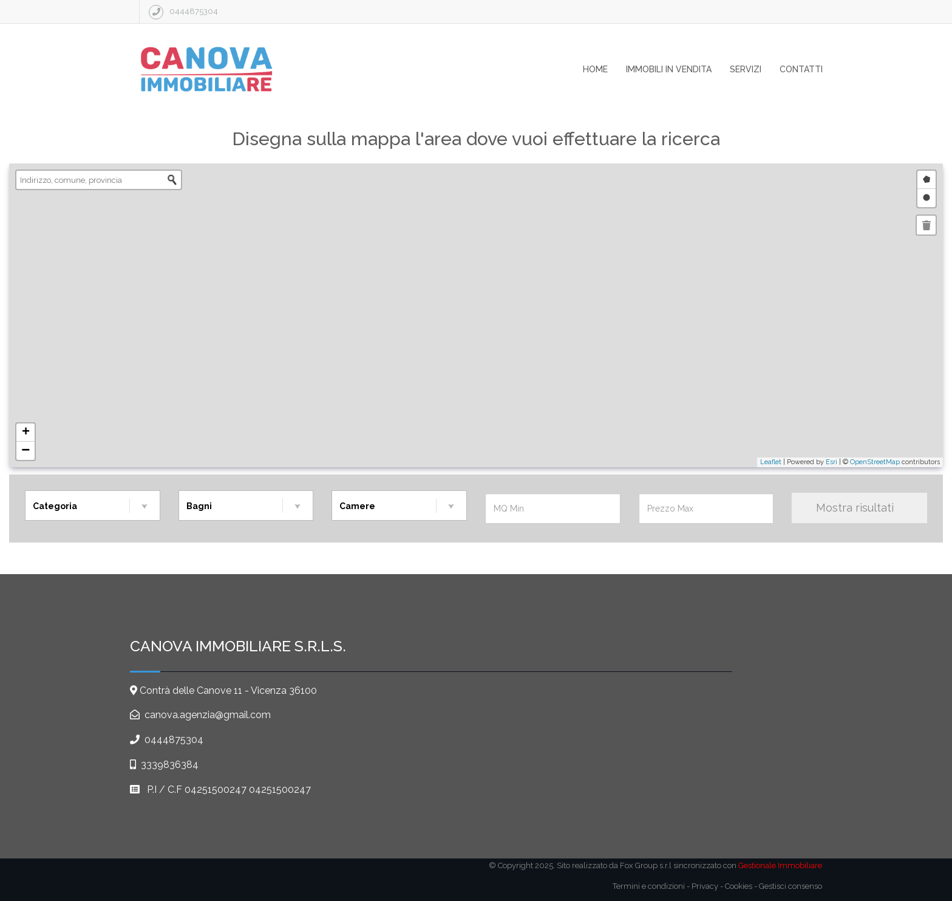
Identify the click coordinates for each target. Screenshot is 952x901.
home (595, 69)
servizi (745, 69)
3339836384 (170, 764)
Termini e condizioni (649, 886)
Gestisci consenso (790, 886)
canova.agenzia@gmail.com (206, 715)
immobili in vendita (669, 69)
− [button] (25, 451)
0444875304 (173, 739)
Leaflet (770, 462)
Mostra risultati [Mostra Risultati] (859, 507)
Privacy (705, 886)
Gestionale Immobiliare (780, 865)
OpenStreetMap (875, 462)
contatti (801, 69)
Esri (831, 462)
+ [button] (26, 432)
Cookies (738, 886)
